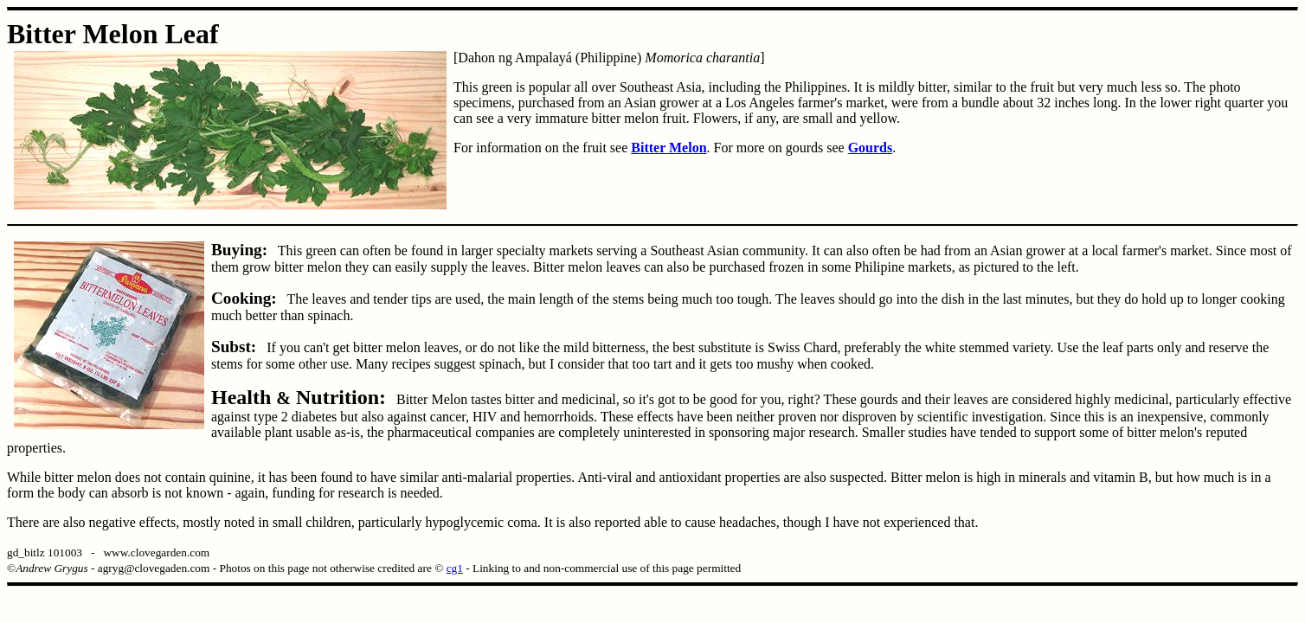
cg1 (455, 568)
